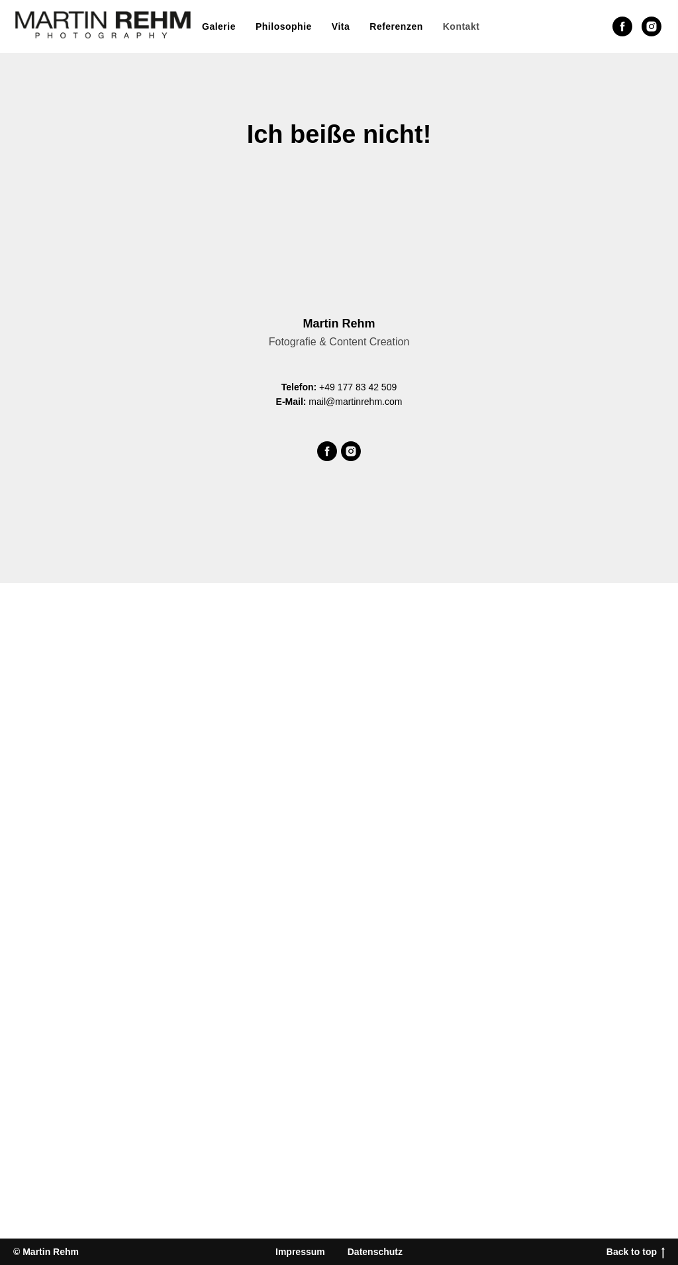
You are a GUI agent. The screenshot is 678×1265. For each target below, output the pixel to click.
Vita (341, 26)
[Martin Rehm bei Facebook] (622, 26)
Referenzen (395, 26)
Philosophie (284, 26)
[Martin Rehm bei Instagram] (651, 26)
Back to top (635, 1252)
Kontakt (461, 26)
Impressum (300, 1251)
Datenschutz (375, 1251)
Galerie (219, 26)
